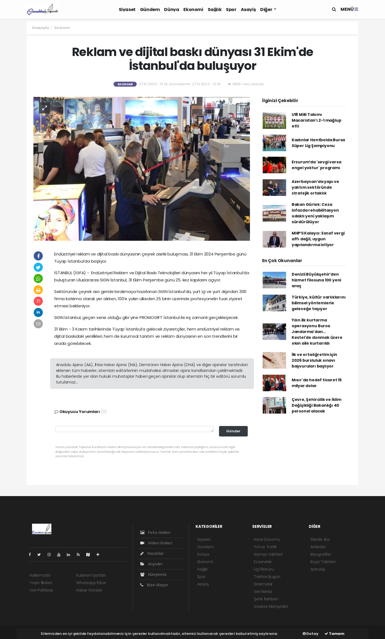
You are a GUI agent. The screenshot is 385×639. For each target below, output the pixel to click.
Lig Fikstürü (264, 569)
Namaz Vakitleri (268, 554)
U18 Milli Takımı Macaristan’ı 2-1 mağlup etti (316, 120)
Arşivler (151, 564)
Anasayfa (40, 27)
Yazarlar (152, 553)
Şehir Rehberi (266, 599)
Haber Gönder (89, 590)
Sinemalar (263, 584)
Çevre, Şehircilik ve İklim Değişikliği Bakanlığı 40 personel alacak (316, 405)
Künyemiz (153, 574)
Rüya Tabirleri (322, 562)
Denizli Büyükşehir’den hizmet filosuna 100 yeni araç (316, 280)
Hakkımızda (40, 575)
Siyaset (127, 9)
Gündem (150, 9)
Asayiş (248, 9)
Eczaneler (263, 562)
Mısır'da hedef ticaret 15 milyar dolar (317, 382)
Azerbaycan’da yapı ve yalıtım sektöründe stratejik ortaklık (315, 187)
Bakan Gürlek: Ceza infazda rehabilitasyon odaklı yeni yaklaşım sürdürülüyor (315, 213)
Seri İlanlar (263, 591)
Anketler (318, 547)
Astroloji (317, 569)
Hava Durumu (267, 539)
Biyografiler (320, 554)
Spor (231, 9)
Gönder (233, 431)
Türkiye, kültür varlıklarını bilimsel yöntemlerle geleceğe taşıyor (319, 302)
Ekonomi (193, 9)
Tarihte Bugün (267, 576)
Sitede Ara (319, 539)
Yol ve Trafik (265, 547)
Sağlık (215, 9)
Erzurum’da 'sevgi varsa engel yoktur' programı (316, 165)
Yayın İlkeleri (41, 582)
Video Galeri (156, 543)
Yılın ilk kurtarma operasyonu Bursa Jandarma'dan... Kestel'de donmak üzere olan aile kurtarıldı (317, 331)
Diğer (266, 9)
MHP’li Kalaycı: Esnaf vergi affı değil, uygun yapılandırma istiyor (318, 238)
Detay (310, 633)
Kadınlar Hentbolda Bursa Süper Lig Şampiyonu (318, 142)
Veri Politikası (41, 590)
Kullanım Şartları (91, 575)
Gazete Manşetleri (271, 606)
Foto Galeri (155, 532)
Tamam (334, 633)
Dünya (171, 9)
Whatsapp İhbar (91, 582)
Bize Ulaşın (154, 585)
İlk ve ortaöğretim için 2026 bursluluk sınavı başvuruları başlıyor (314, 360)
